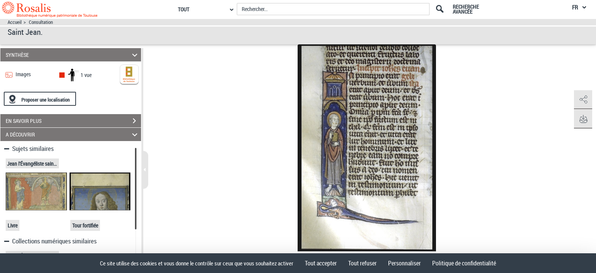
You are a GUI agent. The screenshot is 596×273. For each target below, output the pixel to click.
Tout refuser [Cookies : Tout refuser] (362, 263)
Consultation (41, 22)
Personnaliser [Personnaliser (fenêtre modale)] (404, 263)
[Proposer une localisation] (40, 99)
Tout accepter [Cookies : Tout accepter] (321, 263)
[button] (582, 100)
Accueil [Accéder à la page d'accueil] (15, 22)
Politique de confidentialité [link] (464, 263)
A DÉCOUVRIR (73, 134)
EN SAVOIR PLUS (73, 121)
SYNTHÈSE (73, 54)
